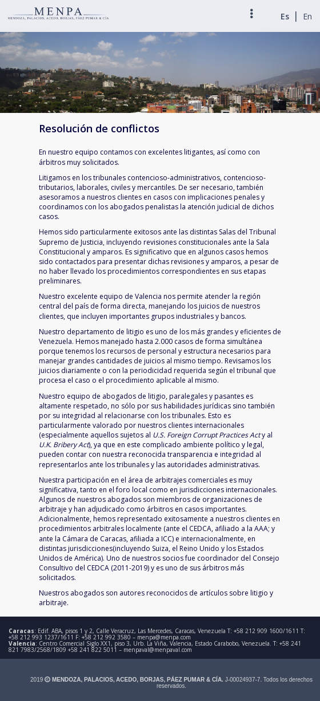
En (307, 16)
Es (285, 16)
